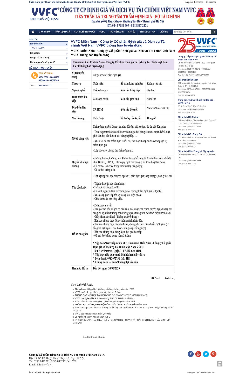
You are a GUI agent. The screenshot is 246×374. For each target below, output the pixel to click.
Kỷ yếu (131, 32)
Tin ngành (48, 53)
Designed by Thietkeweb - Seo (201, 372)
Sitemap (199, 2)
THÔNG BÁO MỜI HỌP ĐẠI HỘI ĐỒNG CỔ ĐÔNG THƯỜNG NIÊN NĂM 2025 (110, 295)
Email (156, 278)
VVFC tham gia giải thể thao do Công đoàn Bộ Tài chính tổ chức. (103, 298)
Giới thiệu (44, 32)
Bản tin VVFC (49, 48)
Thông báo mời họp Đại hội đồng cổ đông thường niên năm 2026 (103, 289)
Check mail (211, 2)
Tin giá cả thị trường (48, 57)
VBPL (102, 32)
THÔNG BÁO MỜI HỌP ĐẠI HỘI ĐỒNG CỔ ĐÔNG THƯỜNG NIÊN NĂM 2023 (110, 304)
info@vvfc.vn (44, 364)
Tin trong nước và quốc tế (48, 62)
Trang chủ (188, 2)
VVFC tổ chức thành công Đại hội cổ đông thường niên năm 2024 (104, 301)
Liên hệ (164, 32)
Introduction (147, 32)
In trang (170, 278)
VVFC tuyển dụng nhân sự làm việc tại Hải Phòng (96, 292)
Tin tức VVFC (48, 44)
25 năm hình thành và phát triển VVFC (91, 317)
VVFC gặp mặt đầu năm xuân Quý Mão (92, 314)
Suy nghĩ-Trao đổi (84, 32)
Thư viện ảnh (116, 32)
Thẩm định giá (62, 32)
